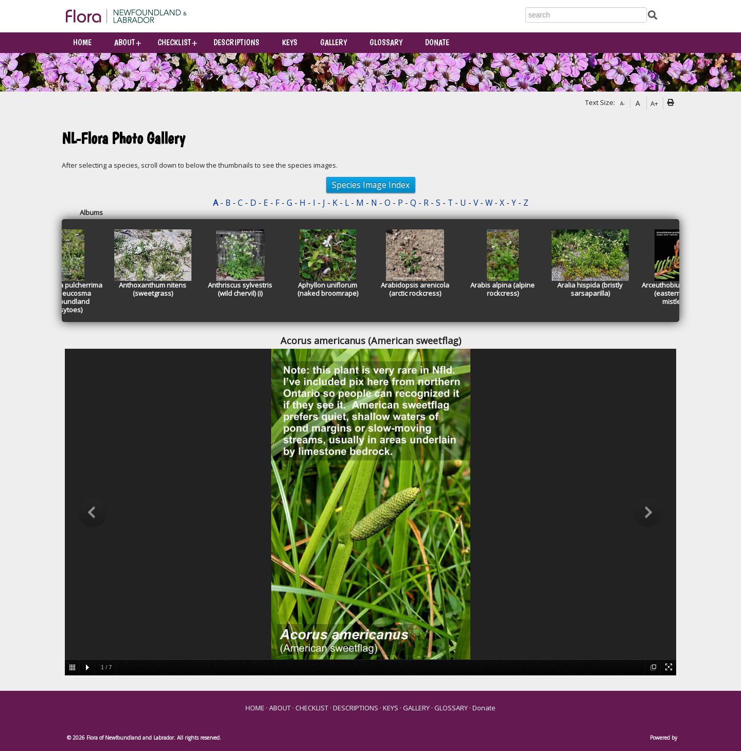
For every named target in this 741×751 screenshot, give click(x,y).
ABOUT (124, 42)
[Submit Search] (652, 14)
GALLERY (333, 42)
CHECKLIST (174, 42)
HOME (82, 42)
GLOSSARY (385, 42)
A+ (654, 103)
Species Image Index (371, 184)
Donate (437, 42)
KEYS (289, 42)
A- (622, 103)
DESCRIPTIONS (236, 42)
